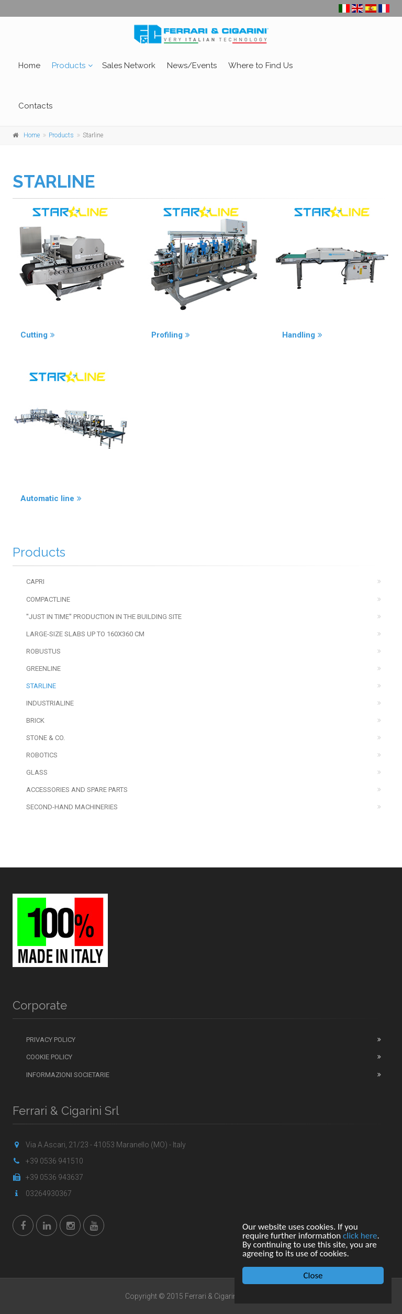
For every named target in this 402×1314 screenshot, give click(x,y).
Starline (41, 686)
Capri (35, 581)
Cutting (37, 335)
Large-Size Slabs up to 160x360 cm (85, 634)
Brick (35, 720)
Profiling (170, 335)
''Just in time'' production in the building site (104, 617)
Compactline (48, 599)
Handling (302, 335)
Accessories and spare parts (77, 790)
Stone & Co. (45, 738)
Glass (37, 772)
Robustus (43, 651)
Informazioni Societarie (67, 1075)
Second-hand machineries (72, 807)
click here (360, 1235)
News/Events (192, 65)
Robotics (42, 755)
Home (29, 65)
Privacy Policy (50, 1040)
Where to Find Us (260, 65)
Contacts (35, 106)
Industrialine (50, 703)
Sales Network (128, 65)
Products (68, 65)
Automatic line (51, 498)
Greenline (43, 668)
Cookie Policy (49, 1057)
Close (313, 1275)
